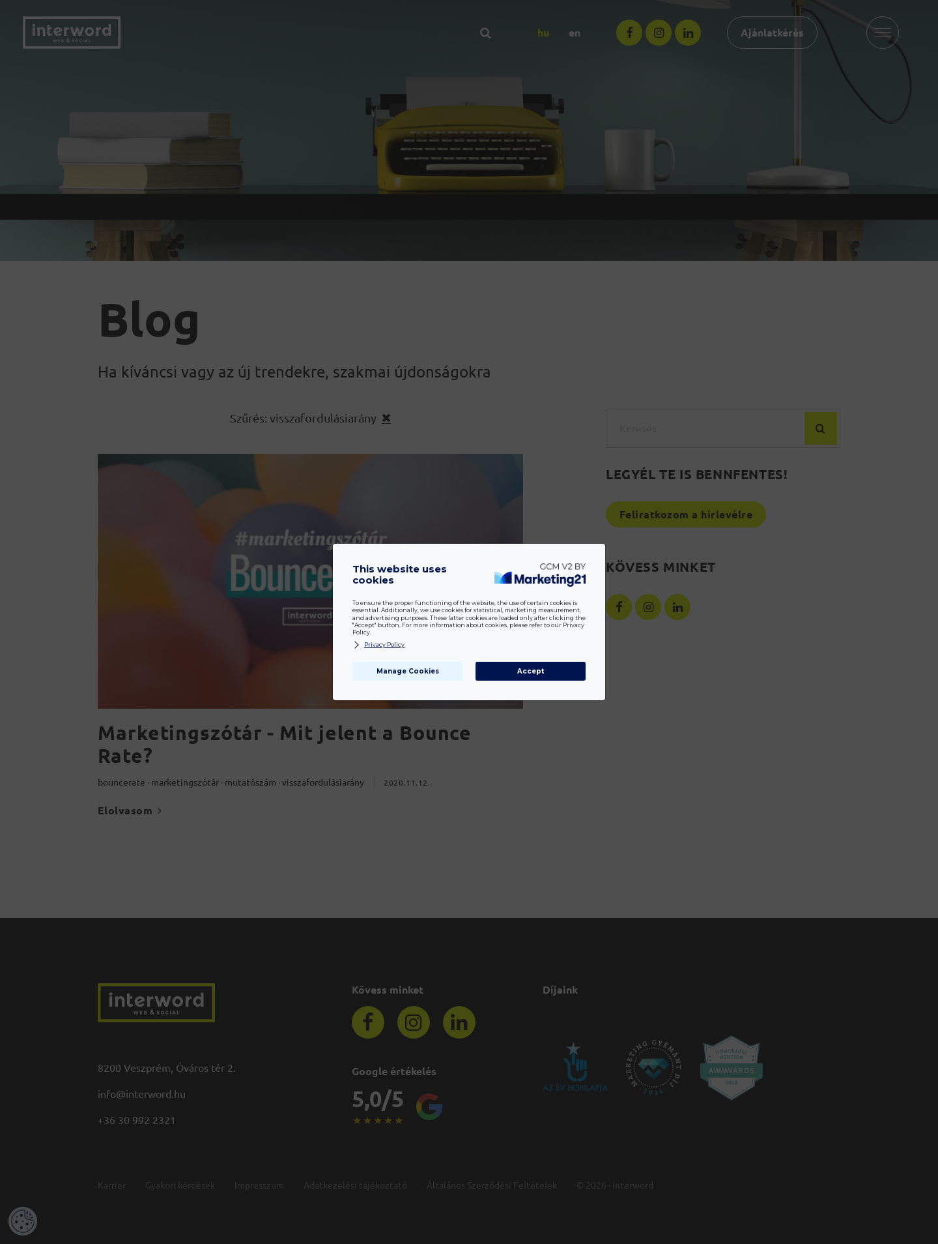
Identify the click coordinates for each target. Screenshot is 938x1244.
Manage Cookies (408, 671)
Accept (530, 671)
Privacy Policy (378, 645)
